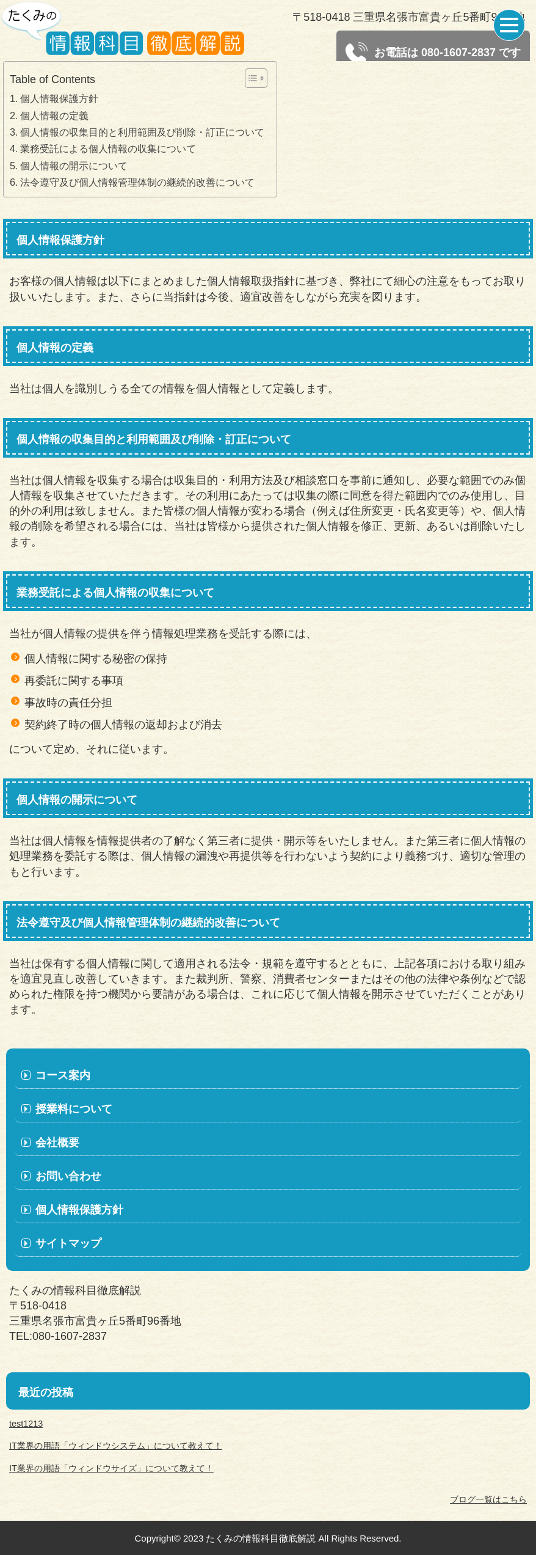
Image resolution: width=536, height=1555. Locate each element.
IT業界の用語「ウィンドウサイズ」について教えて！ (111, 1468)
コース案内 (62, 1075)
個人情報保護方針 (59, 98)
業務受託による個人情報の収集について (108, 148)
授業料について (73, 1109)
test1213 (26, 1424)
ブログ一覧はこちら (488, 1499)
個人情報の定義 (54, 115)
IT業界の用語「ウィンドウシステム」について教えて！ (115, 1446)
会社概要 (57, 1142)
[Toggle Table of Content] (250, 78)
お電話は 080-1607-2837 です (433, 53)
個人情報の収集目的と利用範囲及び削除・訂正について (142, 131)
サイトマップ (68, 1243)
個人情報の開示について (74, 165)
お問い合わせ (68, 1176)
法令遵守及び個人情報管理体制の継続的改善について (137, 182)
